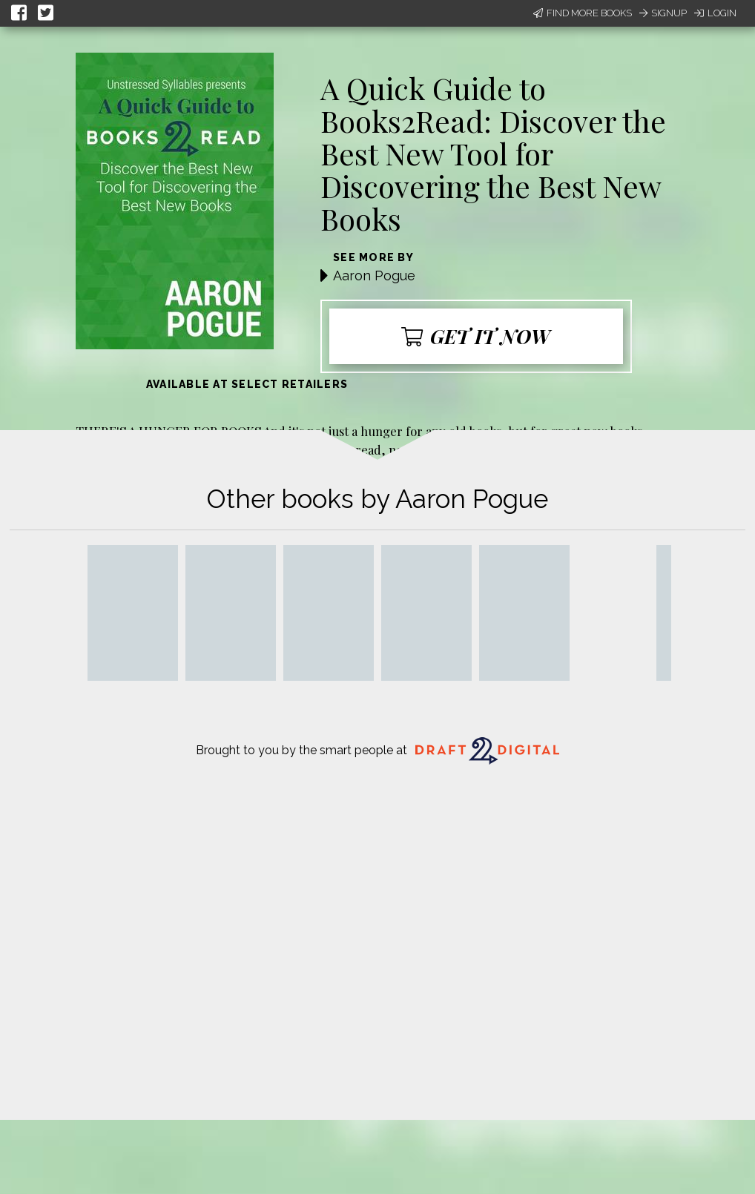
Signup (663, 13)
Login (715, 13)
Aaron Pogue (374, 275)
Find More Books (582, 13)
